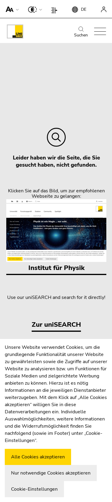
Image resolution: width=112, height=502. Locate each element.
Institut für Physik (56, 235)
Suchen (81, 32)
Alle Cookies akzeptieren (38, 457)
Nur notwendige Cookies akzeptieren (50, 473)
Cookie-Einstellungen (34, 489)
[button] (11, 9)
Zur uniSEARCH (56, 324)
